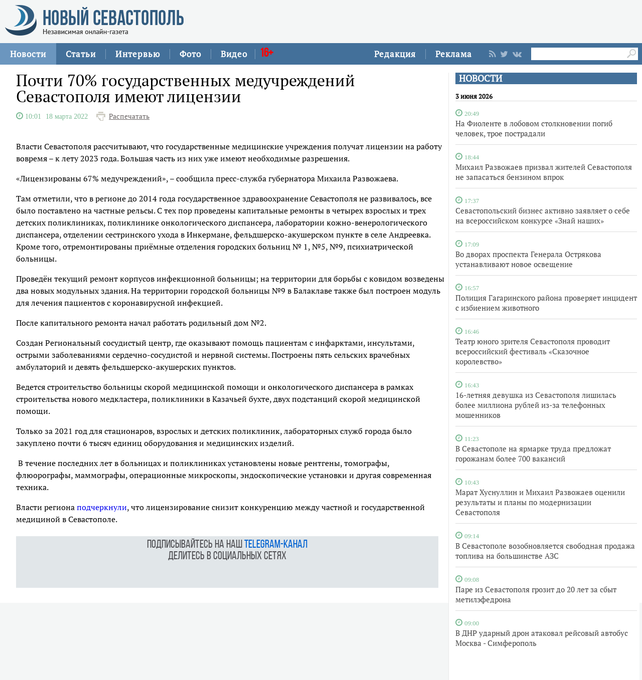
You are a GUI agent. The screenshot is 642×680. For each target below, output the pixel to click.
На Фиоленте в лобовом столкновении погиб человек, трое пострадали (533, 128)
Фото (190, 54)
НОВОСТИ (480, 78)
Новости (28, 54)
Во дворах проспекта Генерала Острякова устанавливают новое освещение (528, 259)
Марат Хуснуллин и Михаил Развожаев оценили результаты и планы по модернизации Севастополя (540, 502)
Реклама (453, 54)
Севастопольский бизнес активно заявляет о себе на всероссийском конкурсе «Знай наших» (542, 215)
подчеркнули (102, 507)
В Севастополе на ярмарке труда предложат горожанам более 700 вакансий (533, 453)
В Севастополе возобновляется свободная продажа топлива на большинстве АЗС (545, 551)
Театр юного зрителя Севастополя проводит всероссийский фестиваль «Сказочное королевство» (532, 351)
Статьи (81, 54)
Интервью (137, 54)
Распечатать (129, 116)
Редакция (395, 54)
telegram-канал (275, 545)
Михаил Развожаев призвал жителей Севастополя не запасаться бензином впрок (543, 172)
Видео (234, 54)
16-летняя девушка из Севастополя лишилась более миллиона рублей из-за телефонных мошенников (535, 405)
